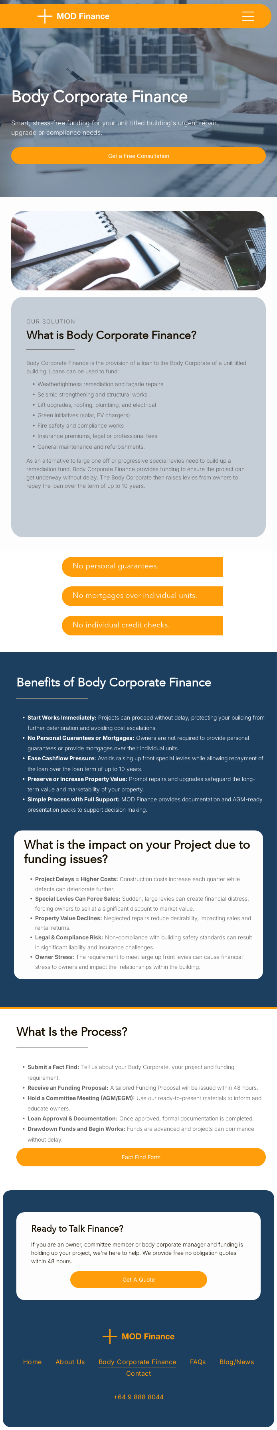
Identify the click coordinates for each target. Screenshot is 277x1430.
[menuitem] (32, 1361)
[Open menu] (248, 16)
